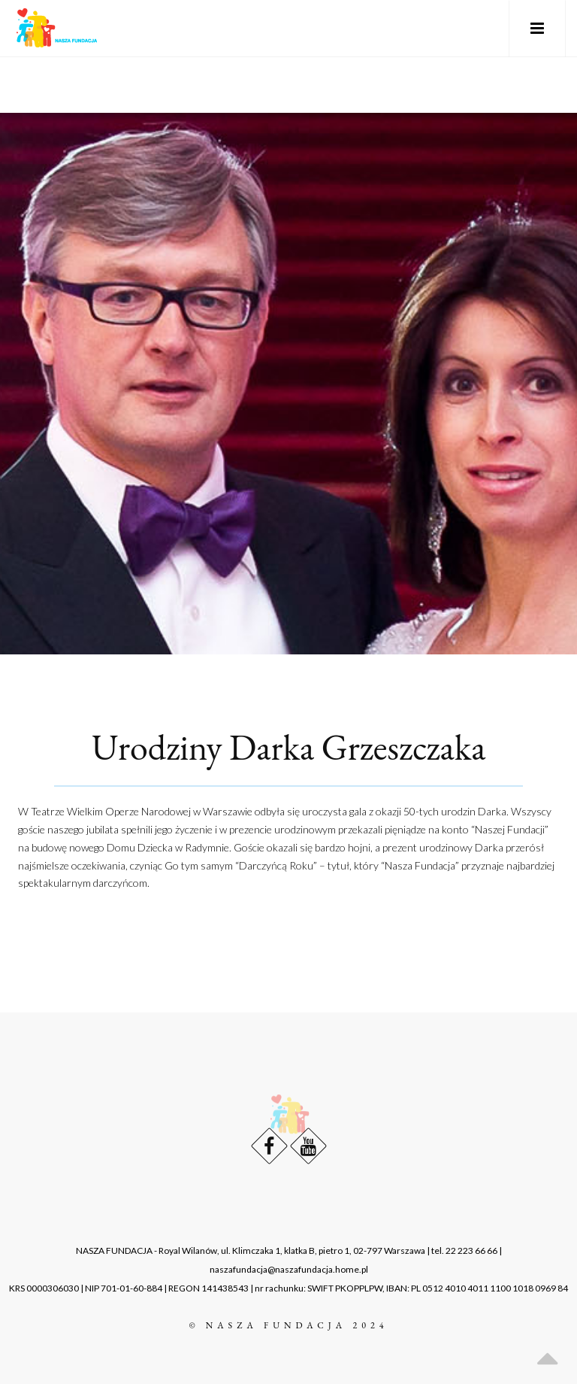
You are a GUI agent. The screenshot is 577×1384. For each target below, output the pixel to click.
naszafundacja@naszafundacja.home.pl (289, 1269)
